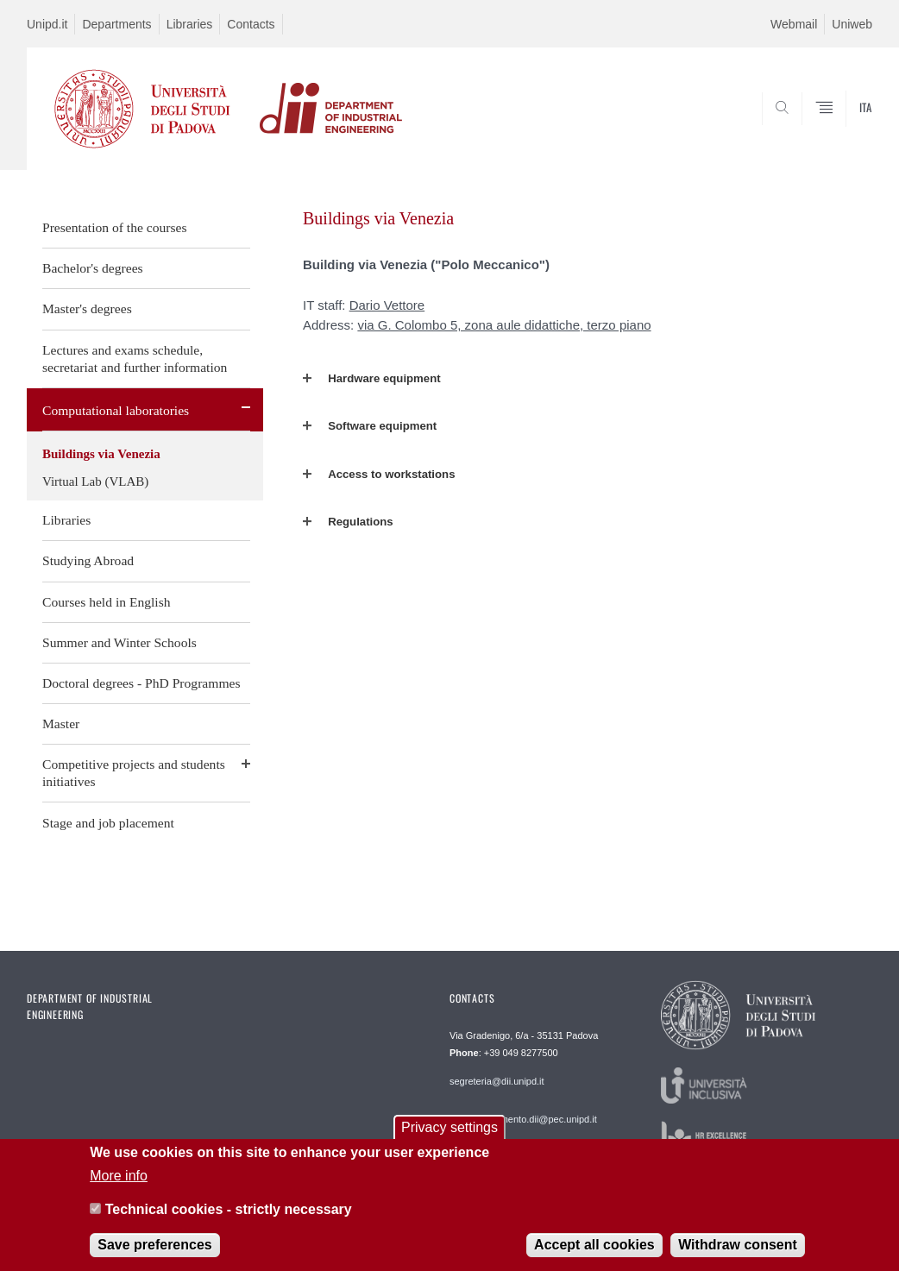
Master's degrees (87, 308)
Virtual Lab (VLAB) (95, 481)
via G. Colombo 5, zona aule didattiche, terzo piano (504, 325)
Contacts (250, 24)
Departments (116, 24)
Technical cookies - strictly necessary (228, 1218)
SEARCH (800, 129)
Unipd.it (47, 24)
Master (60, 723)
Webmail (793, 24)
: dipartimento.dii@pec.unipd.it (523, 1119)
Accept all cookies (594, 1253)
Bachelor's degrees (92, 268)
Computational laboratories (115, 410)
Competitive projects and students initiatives (133, 773)
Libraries (190, 24)
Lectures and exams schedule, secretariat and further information (134, 358)
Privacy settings (449, 1136)
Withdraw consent (737, 1253)
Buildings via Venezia (101, 454)
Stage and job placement (108, 822)
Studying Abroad (88, 560)
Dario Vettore (387, 305)
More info (119, 1184)
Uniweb (852, 24)
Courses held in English (106, 602)
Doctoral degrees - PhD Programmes (141, 683)
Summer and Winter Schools (119, 642)
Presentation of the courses (114, 227)
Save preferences (154, 1253)
